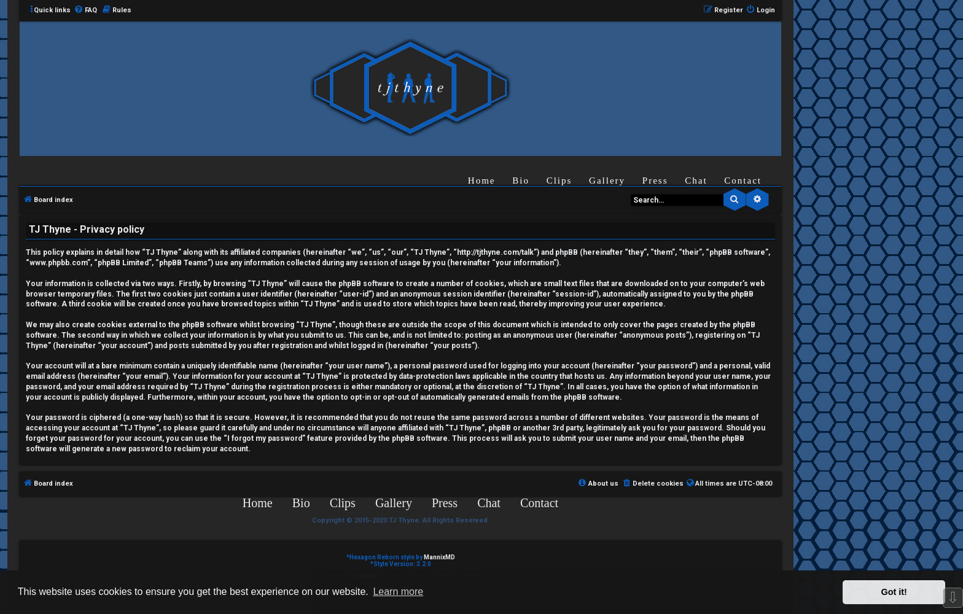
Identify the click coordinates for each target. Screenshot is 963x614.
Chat (696, 180)
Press (655, 180)
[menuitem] (85, 10)
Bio (520, 180)
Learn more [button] (398, 591)
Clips (559, 180)
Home (482, 180)
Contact (743, 180)
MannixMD (439, 557)
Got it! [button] (894, 592)
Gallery (607, 180)
